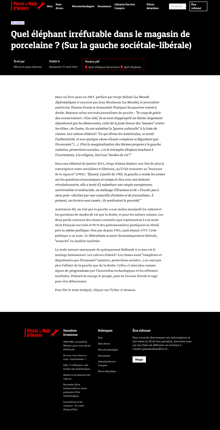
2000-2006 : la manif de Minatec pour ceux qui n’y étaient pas (77, 345)
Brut (49, 6)
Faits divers (104, 343)
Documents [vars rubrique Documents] (18, 23)
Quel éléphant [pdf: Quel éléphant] (130, 67)
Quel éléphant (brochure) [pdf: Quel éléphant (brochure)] (102, 67)
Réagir (139, 359)
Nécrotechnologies (83, 6)
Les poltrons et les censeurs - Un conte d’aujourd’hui (73, 405)
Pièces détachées (107, 371)
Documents (104, 6)
